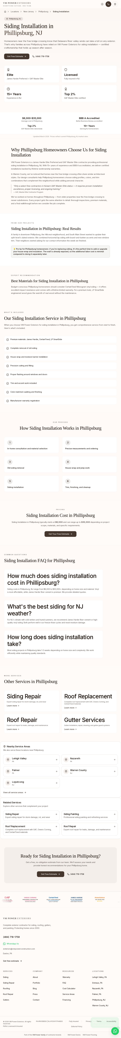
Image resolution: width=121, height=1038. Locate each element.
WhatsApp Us (11, 943)
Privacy (88, 1021)
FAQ (64, 983)
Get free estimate (12, 961)
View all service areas (14, 792)
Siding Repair (8, 983)
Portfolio (36, 983)
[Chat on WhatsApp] (115, 1031)
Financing (67, 1000)
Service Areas (69, 994)
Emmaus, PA (97, 983)
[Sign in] (102, 4)
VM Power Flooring (90, 1035)
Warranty (66, 977)
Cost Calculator (69, 988)
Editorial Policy (76, 1026)
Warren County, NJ (100, 1005)
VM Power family (38, 1035)
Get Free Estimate (16, 56)
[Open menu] (115, 4)
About (35, 977)
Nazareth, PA (97, 988)
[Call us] (108, 4)
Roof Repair (8, 994)
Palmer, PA (96, 994)
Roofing (6, 988)
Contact (36, 1000)
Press (35, 994)
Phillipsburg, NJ (98, 1000)
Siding (5, 977)
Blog (35, 988)
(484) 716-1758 (40, 56)
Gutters (6, 1000)
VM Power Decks (74, 1035)
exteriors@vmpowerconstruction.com (19, 949)
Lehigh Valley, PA (99, 977)
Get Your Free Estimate (60, 534)
